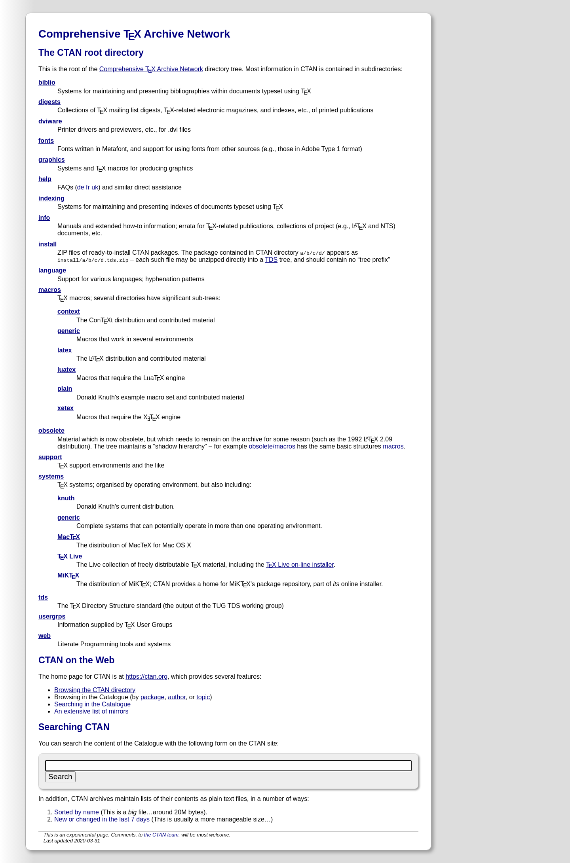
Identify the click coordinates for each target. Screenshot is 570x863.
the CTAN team (161, 835)
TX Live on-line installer (300, 564)
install (47, 244)
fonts (46, 140)
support (50, 457)
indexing (51, 198)
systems (51, 476)
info (44, 217)
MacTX (68, 537)
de (80, 187)
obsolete (51, 430)
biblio (46, 82)
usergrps (51, 616)
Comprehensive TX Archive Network (151, 69)
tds (43, 597)
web (44, 635)
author (176, 697)
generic (68, 330)
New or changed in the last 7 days (102, 819)
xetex (65, 408)
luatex (66, 369)
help (44, 179)
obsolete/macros (272, 446)
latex (64, 350)
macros (49, 289)
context (68, 311)
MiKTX (68, 575)
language (52, 270)
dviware (50, 121)
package (153, 697)
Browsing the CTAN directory (94, 690)
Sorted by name (76, 812)
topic (203, 697)
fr (88, 187)
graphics (51, 159)
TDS (271, 259)
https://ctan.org (146, 676)
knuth (66, 498)
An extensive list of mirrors (91, 711)
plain (64, 388)
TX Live (69, 556)
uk (94, 187)
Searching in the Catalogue (92, 704)
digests (49, 101)
